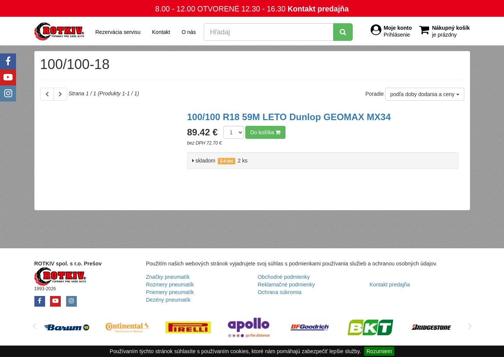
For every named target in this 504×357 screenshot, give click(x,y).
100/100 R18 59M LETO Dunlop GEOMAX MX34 (289, 117)
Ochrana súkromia (279, 292)
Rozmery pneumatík (170, 284)
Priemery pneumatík (170, 292)
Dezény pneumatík (168, 300)
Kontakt (161, 32)
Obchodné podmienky (284, 277)
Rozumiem (379, 351)
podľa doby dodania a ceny (424, 94)
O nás (189, 32)
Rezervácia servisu (118, 32)
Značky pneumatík (168, 277)
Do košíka (265, 132)
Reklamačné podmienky (286, 284)
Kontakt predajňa (318, 9)
